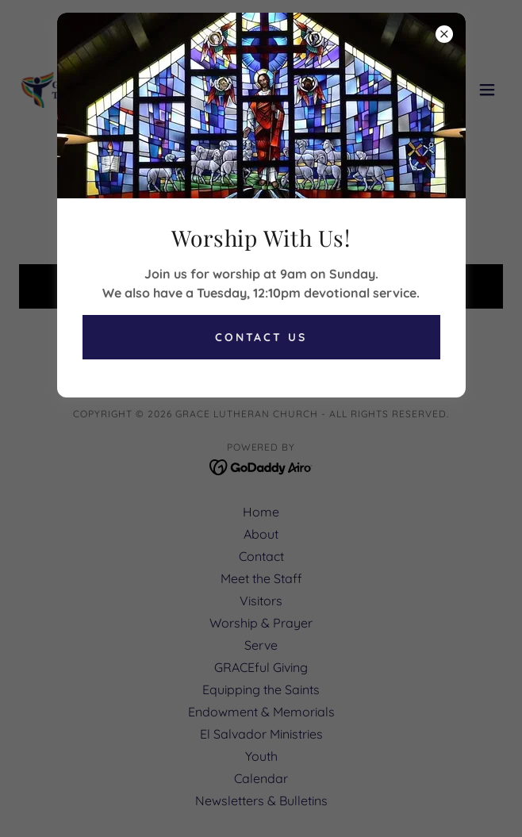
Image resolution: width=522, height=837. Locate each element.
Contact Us (261, 337)
